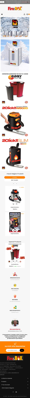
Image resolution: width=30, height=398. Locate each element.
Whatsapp (2, 367)
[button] (2, 27)
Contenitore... (15, 264)
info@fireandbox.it (9, 367)
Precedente (13, 183)
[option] (15, 28)
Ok (2, 2)
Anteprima (16, 203)
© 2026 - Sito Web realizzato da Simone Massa (15, 396)
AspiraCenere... (15, 207)
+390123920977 (5, 369)
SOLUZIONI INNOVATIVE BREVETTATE (7, 363)
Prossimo (16, 183)
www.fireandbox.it (19, 367)
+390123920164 (12, 369)
